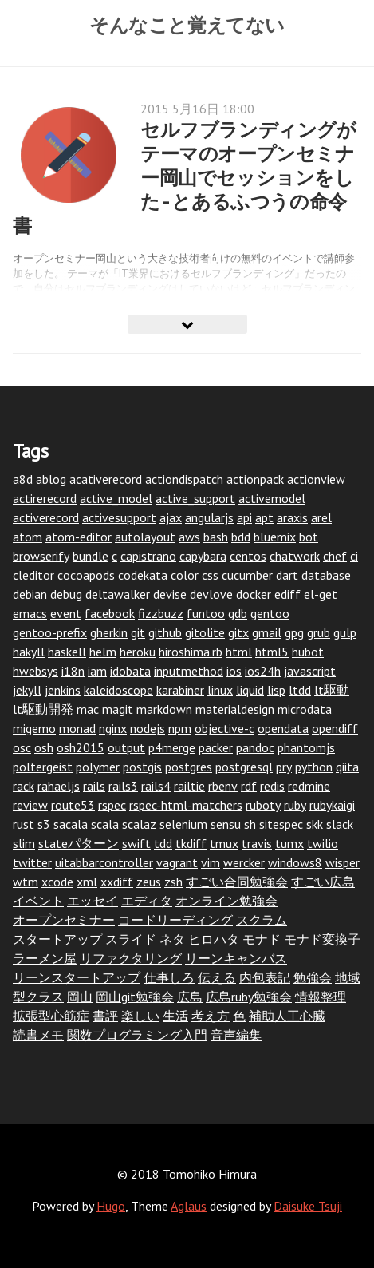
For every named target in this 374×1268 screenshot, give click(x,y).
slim (24, 843)
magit (117, 709)
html (239, 652)
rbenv (223, 786)
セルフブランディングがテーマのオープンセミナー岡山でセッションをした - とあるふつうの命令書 (184, 177)
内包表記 (264, 977)
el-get (320, 594)
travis (257, 843)
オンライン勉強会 (226, 901)
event (65, 613)
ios (234, 671)
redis (272, 786)
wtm (25, 882)
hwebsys (35, 671)
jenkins (63, 690)
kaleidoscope (118, 690)
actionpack (255, 479)
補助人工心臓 (287, 1016)
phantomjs (306, 747)
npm (179, 728)
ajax (170, 517)
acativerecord (105, 479)
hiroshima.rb (190, 652)
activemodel (271, 498)
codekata (142, 575)
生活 (175, 1016)
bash (215, 537)
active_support (195, 498)
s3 (43, 824)
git (138, 632)
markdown (164, 709)
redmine (309, 786)
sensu (226, 824)
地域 (347, 977)
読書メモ (38, 1035)
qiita (347, 767)
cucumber (247, 575)
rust (23, 824)
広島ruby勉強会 (249, 996)
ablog (51, 479)
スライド (130, 939)
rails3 (123, 786)
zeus (148, 882)
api (244, 517)
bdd (240, 537)
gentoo (269, 613)
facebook (110, 613)
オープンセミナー (64, 920)
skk (314, 824)
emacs (30, 613)
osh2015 (80, 747)
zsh (173, 882)
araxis (292, 517)
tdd (163, 843)
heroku (138, 652)
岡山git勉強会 (135, 996)
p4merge (171, 747)
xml (87, 882)
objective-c (224, 728)
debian (30, 594)
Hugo (110, 1206)
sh (250, 824)
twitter (32, 862)
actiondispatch (184, 479)
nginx (113, 728)
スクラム (261, 920)
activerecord (46, 517)
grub (318, 632)
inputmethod (188, 671)
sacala (70, 824)
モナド (261, 939)
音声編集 (236, 1035)
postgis (142, 767)
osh (43, 747)
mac (88, 709)
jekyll (27, 690)
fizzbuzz (160, 613)
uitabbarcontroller (104, 862)
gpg (294, 632)
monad (77, 728)
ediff (287, 594)
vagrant (177, 862)
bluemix (275, 537)
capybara (202, 556)
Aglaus (189, 1206)
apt (264, 517)
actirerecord (45, 498)
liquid (250, 690)
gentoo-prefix (50, 632)
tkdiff (191, 843)
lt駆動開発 (43, 709)
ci (354, 556)
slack (339, 824)
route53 (73, 805)
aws (189, 537)
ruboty (263, 805)
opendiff (335, 728)
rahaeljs (58, 786)
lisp (276, 690)
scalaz (139, 824)
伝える (217, 977)
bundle (90, 556)
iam (97, 671)
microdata (305, 709)
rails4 (156, 786)
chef (335, 556)
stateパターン (78, 843)
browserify (41, 556)
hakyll (29, 652)
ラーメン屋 (45, 958)
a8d (23, 479)
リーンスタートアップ (76, 977)
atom (27, 537)
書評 (105, 1016)
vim (210, 862)
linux (220, 690)
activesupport (119, 517)
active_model (116, 498)
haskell (67, 652)
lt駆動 (331, 690)
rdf (249, 786)
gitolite (205, 632)
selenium (183, 824)
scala (105, 824)
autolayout (145, 537)
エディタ (146, 901)
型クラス (38, 996)
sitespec (281, 824)
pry (284, 767)
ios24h (263, 671)
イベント (38, 901)
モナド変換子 (322, 939)
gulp (344, 632)
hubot (308, 652)
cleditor (33, 575)
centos (248, 556)
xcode (57, 882)
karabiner (180, 690)
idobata (130, 671)
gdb (237, 613)
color (185, 575)
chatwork (295, 556)
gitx (238, 632)
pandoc (255, 747)
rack (23, 786)
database (326, 575)
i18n (73, 671)
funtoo (206, 613)
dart (287, 575)
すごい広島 (323, 882)
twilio (322, 843)
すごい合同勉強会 (237, 882)
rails (94, 786)
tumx (289, 843)
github (165, 632)
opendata (283, 728)
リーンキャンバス (236, 958)
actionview (316, 479)
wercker (244, 862)
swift (136, 843)
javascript (310, 671)
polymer (98, 767)
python (314, 767)
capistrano (148, 556)
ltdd (300, 690)
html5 (272, 652)
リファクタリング (131, 958)
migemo (34, 728)
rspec (112, 805)
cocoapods (86, 575)
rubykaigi (332, 805)
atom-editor (78, 537)
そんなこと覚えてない (187, 25)
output (126, 747)
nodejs (147, 728)
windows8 (295, 862)
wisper (342, 862)
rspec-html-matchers (185, 805)
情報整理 (320, 996)
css (210, 575)
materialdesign (234, 709)
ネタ (172, 939)
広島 (190, 996)
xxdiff (116, 882)
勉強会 (312, 977)
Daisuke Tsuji (308, 1206)
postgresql (244, 767)
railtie (189, 786)
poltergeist (43, 767)
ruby (295, 805)
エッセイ (92, 901)
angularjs (209, 517)
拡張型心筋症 (51, 1016)
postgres (188, 767)
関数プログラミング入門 (137, 1035)
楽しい (140, 1016)
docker (253, 594)
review (30, 805)
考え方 (210, 1016)
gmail (266, 632)
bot (308, 537)
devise (170, 594)
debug (66, 594)
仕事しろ (169, 977)
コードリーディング (175, 920)
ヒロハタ (213, 939)
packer (216, 747)
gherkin (109, 632)
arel (321, 517)
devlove (211, 594)
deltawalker (117, 594)
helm (102, 652)
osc (22, 747)
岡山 (80, 996)
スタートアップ (57, 939)
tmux (224, 843)
